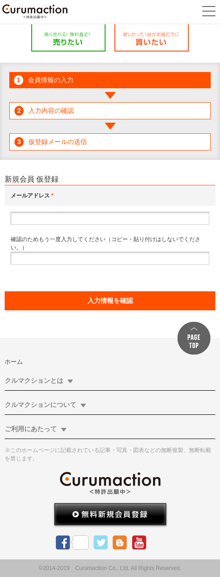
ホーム (14, 361)
